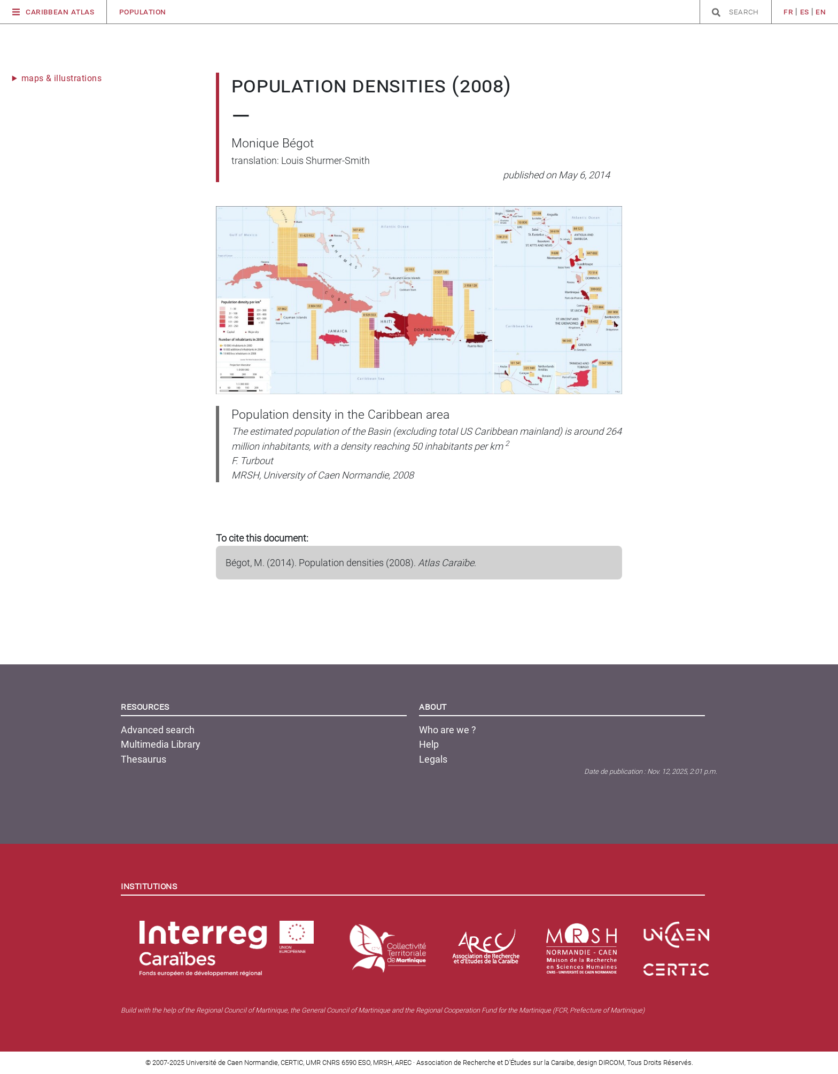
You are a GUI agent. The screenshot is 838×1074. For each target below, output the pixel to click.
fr (788, 11)
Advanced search (158, 729)
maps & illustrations (61, 78)
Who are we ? (447, 729)
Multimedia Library (160, 744)
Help (429, 744)
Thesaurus (143, 759)
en (821, 11)
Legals (433, 759)
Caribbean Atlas (53, 12)
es (804, 11)
